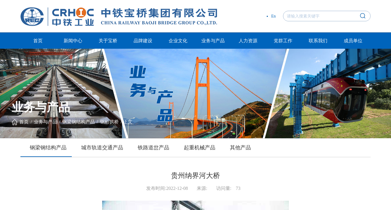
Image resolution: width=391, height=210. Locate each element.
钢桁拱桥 (109, 121)
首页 (38, 40)
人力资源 (248, 40)
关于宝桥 (108, 40)
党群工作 (283, 40)
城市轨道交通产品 (102, 147)
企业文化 (178, 40)
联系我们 (318, 40)
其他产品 (240, 147)
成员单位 (353, 40)
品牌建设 (143, 40)
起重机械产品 (199, 147)
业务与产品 (213, 40)
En (273, 16)
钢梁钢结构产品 (78, 121)
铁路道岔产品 (153, 147)
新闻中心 (73, 40)
